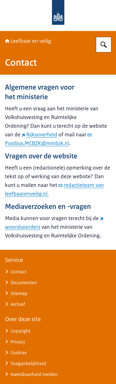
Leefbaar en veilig (28, 41)
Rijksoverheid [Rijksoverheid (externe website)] (39, 134)
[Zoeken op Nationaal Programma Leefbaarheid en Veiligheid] (103, 44)
